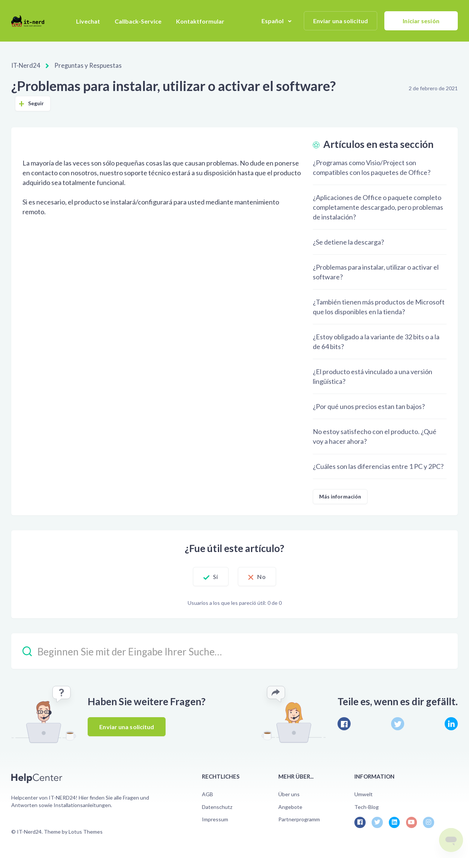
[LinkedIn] (451, 723)
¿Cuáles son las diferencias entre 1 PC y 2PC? (378, 466)
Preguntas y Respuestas (83, 65)
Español (273, 20)
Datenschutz (217, 806)
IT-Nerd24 (25, 65)
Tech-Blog (366, 806)
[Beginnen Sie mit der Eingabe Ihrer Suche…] (234, 650)
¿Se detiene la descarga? (348, 241)
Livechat (88, 21)
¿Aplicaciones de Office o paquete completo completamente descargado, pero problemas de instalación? (378, 207)
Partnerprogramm (299, 819)
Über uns (289, 794)
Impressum (215, 819)
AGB (207, 794)
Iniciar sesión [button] (421, 20)
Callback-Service (138, 21)
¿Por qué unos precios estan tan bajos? (369, 406)
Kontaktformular (200, 21)
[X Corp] (397, 723)
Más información (340, 496)
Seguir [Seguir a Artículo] (36, 103)
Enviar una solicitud (340, 20)
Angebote (290, 806)
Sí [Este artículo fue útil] (210, 576)
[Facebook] (344, 723)
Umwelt (363, 794)
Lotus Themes (86, 831)
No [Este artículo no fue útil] (267, 576)
